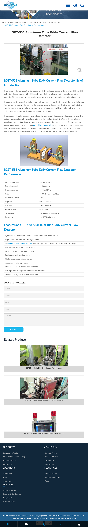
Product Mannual (51, 473)
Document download (52, 477)
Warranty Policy (9, 501)
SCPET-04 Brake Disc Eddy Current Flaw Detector (44, 368)
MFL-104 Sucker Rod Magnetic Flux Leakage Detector (44, 401)
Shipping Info (8, 498)
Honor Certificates (51, 457)
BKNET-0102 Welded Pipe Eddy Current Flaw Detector (44, 433)
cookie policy (60, 518)
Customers (7, 481)
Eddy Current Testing (18, 22)
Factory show (49, 460)
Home (7, 22)
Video (47, 481)
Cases (5, 477)
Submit (14, 329)
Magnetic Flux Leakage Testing (14, 457)
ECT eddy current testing (43, 125)
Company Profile (51, 453)
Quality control (50, 464)
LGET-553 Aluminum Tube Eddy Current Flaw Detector (24, 25)
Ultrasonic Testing (9, 460)
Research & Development (12, 494)
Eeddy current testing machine (20, 243)
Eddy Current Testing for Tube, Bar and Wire (44, 22)
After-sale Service (9, 490)
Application (7, 473)
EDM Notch (7, 464)
